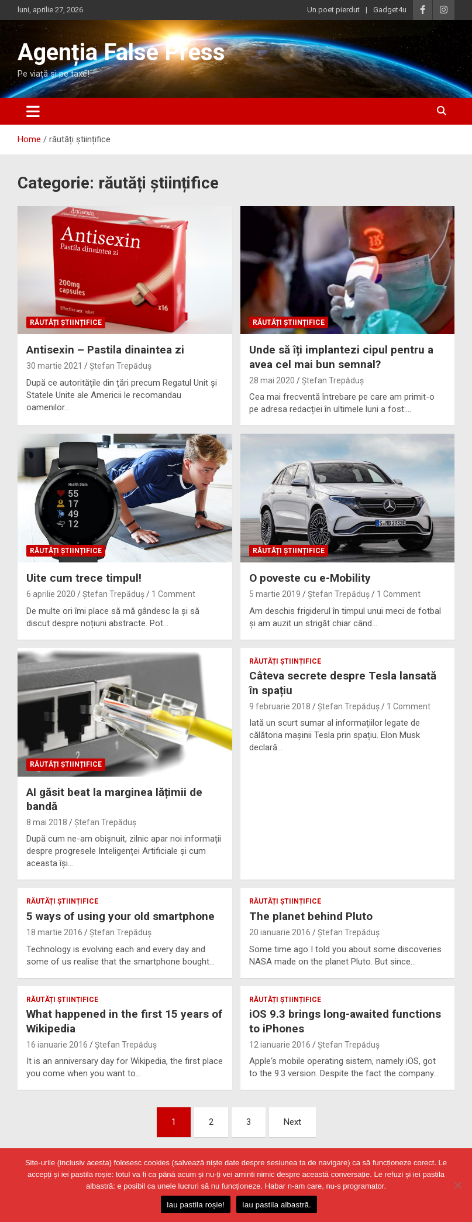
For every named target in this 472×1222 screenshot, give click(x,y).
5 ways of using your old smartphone (120, 916)
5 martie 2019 (275, 594)
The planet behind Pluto (311, 916)
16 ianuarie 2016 (57, 1044)
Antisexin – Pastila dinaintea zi (105, 349)
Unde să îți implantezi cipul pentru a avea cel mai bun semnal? (341, 357)
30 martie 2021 (54, 365)
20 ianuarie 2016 (280, 932)
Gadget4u (389, 9)
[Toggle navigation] (33, 111)
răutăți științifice (66, 322)
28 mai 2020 (272, 380)
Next (292, 1122)
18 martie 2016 (54, 932)
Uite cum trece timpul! (84, 578)
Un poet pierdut (333, 9)
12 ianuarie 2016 (280, 1044)
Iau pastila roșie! (196, 1204)
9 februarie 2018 (280, 706)
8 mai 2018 (46, 822)
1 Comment (173, 594)
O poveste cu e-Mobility (310, 578)
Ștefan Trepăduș (120, 365)
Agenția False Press (121, 52)
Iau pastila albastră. (276, 1204)
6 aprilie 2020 (50, 594)
